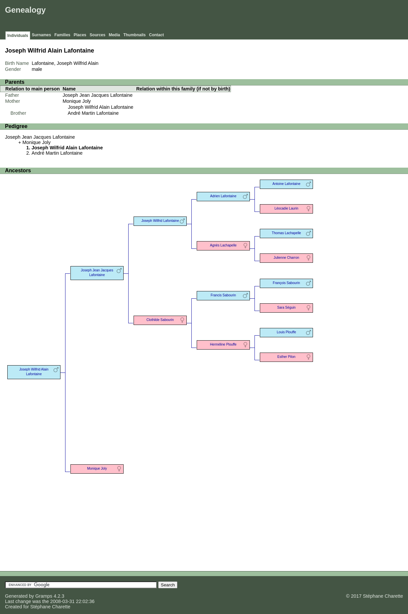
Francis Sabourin (223, 295)
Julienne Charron (286, 257)
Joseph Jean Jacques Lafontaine (98, 95)
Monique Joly (77, 101)
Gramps (43, 596)
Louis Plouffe (286, 332)
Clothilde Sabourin (160, 320)
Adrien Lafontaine (223, 196)
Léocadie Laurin (286, 208)
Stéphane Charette (50, 606)
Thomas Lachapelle (286, 233)
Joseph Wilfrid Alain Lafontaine (101, 107)
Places (80, 35)
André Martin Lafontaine (93, 113)
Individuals (17, 35)
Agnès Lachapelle (223, 245)
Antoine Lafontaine (286, 184)
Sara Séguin (286, 307)
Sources (97, 35)
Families (62, 35)
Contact (156, 35)
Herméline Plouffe (223, 344)
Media (114, 35)
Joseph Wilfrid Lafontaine (160, 221)
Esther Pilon (286, 357)
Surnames (41, 35)
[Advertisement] (285, 17)
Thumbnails (134, 35)
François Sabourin (286, 283)
